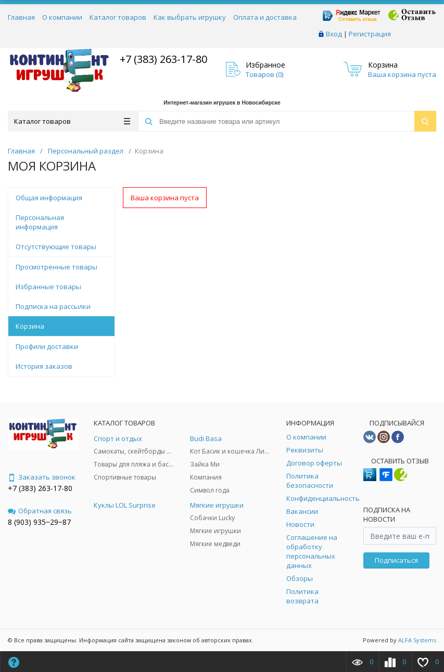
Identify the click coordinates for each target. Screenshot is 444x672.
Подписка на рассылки (53, 306)
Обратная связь (40, 510)
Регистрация (370, 33)
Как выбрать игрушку (190, 17)
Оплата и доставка (265, 17)
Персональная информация (40, 222)
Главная (21, 17)
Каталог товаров (118, 17)
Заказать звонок (41, 477)
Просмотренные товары (56, 267)
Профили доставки (47, 346)
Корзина (30, 326)
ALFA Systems (417, 640)
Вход (334, 33)
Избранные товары (48, 286)
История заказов (44, 366)
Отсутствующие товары (56, 246)
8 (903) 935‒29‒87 (39, 522)
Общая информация (49, 197)
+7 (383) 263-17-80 (162, 59)
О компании (62, 17)
